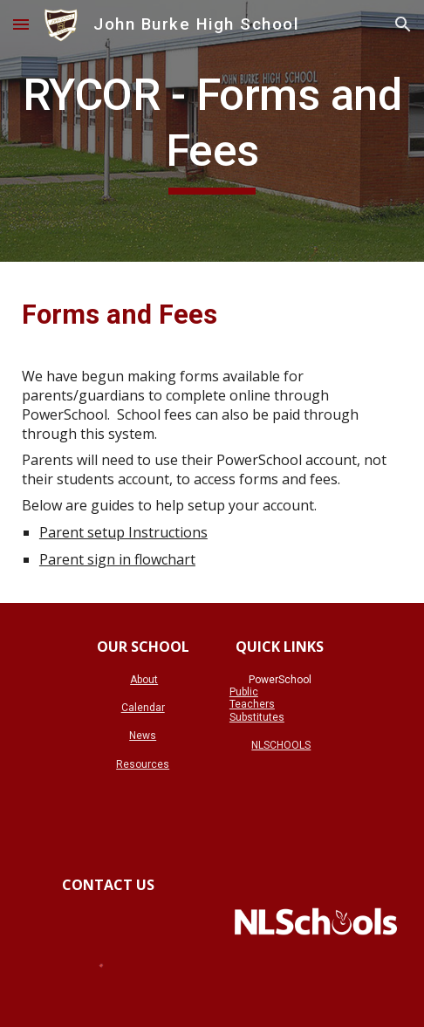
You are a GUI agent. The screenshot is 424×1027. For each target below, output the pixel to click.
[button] (21, 24)
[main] (212, 131)
